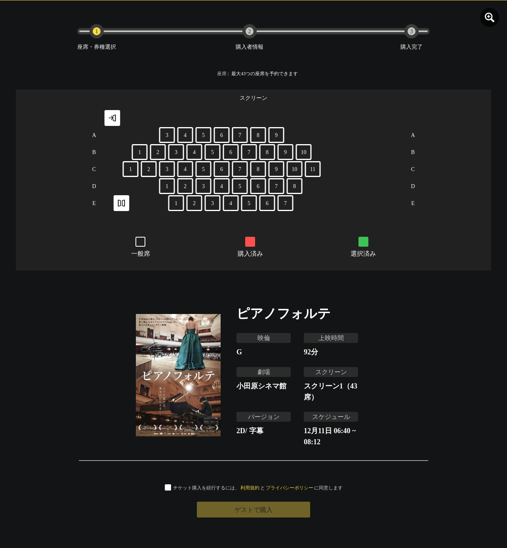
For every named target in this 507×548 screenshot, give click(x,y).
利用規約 (249, 487)
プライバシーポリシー (289, 487)
